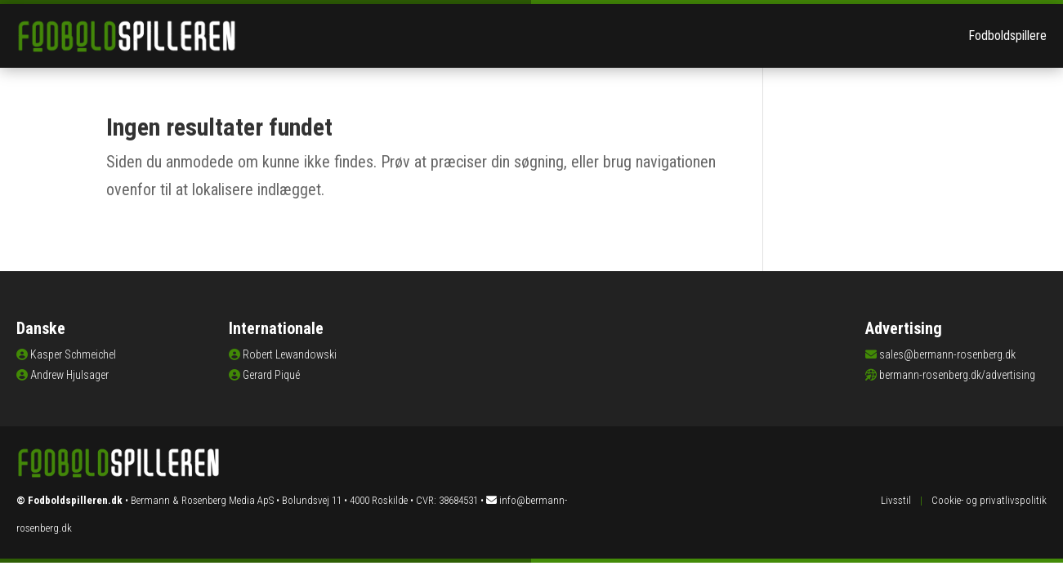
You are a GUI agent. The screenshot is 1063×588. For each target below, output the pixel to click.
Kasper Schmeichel (73, 354)
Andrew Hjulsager (69, 374)
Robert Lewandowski (290, 354)
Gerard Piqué (271, 374)
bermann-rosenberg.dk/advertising (957, 374)
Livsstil (896, 500)
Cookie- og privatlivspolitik (989, 500)
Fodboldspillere (1007, 35)
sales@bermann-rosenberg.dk (947, 354)
